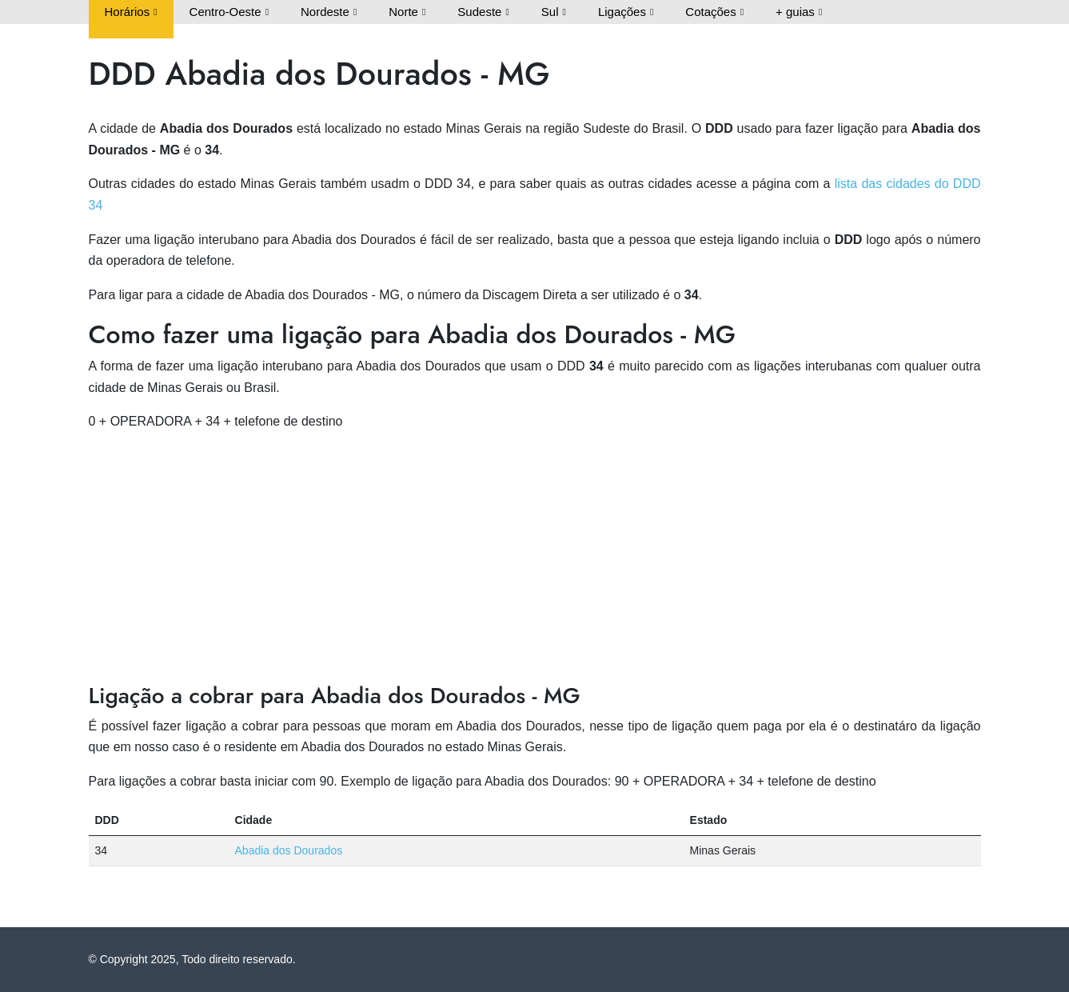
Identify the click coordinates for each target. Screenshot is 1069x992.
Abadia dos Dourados (289, 850)
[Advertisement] (535, 558)
